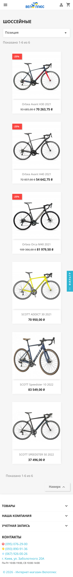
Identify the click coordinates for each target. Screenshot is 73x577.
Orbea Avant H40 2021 (36, 174)
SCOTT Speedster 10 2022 (36, 384)
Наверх (57, 486)
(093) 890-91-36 (14, 549)
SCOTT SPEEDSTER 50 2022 (36, 454)
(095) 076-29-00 (14, 544)
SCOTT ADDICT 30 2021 (36, 314)
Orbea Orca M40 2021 (36, 244)
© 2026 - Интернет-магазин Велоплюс (29, 572)
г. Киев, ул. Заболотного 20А (23, 558)
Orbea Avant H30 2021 (36, 104)
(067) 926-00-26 (14, 554)
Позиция (36, 32)
